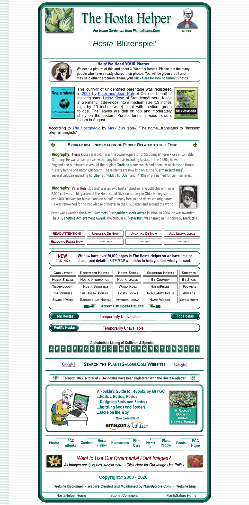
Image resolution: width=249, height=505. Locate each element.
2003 (86, 94)
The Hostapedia (86, 128)
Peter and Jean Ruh (116, 94)
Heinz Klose (113, 98)
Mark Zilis (116, 128)
